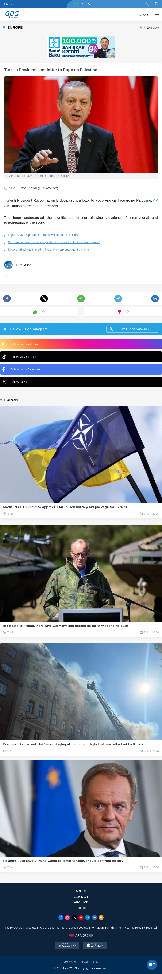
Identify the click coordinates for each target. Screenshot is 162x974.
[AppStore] (95, 946)
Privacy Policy (89, 961)
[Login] (156, 4)
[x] (74, 918)
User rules (70, 961)
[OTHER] (156, 14)
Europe (153, 27)
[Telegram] (87, 918)
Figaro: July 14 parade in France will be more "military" (43, 235)
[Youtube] (81, 918)
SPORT (144, 14)
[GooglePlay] (67, 946)
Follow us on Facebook (21, 369)
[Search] (146, 4)
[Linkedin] (94, 918)
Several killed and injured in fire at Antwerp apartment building (48, 249)
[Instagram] (67, 918)
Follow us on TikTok (19, 356)
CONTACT (81, 896)
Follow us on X (16, 382)
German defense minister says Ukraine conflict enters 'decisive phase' (54, 242)
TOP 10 (81, 908)
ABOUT (81, 891)
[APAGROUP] (81, 935)
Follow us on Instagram (21, 344)
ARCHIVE (81, 902)
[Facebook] (60, 918)
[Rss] (101, 918)
